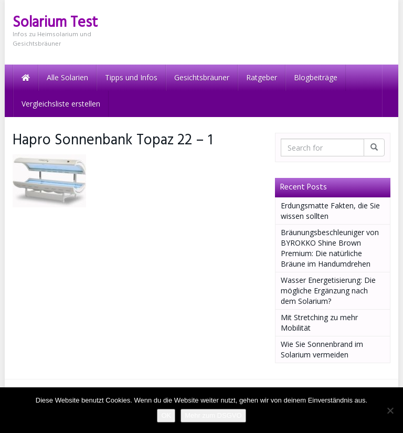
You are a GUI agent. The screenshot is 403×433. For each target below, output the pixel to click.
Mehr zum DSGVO (213, 415)
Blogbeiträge (315, 77)
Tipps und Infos (131, 77)
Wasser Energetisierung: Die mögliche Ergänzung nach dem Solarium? (328, 290)
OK (166, 415)
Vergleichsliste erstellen (61, 104)
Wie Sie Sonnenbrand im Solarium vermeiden (322, 349)
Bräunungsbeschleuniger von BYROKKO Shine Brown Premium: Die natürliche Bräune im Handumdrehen (330, 248)
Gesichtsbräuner (201, 77)
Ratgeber (261, 77)
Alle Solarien (67, 77)
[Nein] (390, 410)
